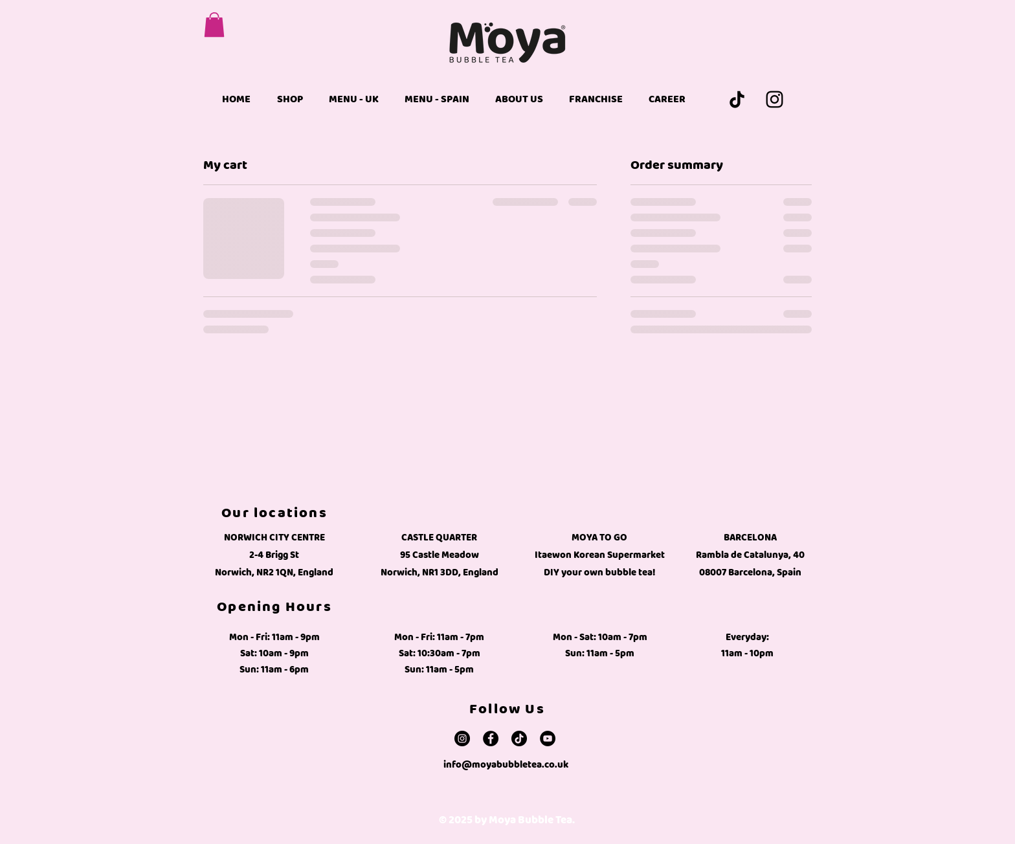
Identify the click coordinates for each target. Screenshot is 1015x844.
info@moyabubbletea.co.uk (505, 764)
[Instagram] (774, 99)
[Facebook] (490, 738)
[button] (214, 24)
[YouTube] (547, 738)
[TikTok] (737, 99)
